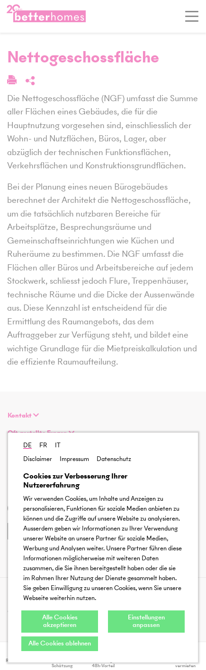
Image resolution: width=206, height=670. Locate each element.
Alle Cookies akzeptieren (60, 621)
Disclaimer (37, 458)
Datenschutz (114, 458)
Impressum (74, 458)
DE (27, 445)
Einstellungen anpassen (146, 621)
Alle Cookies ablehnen (59, 643)
